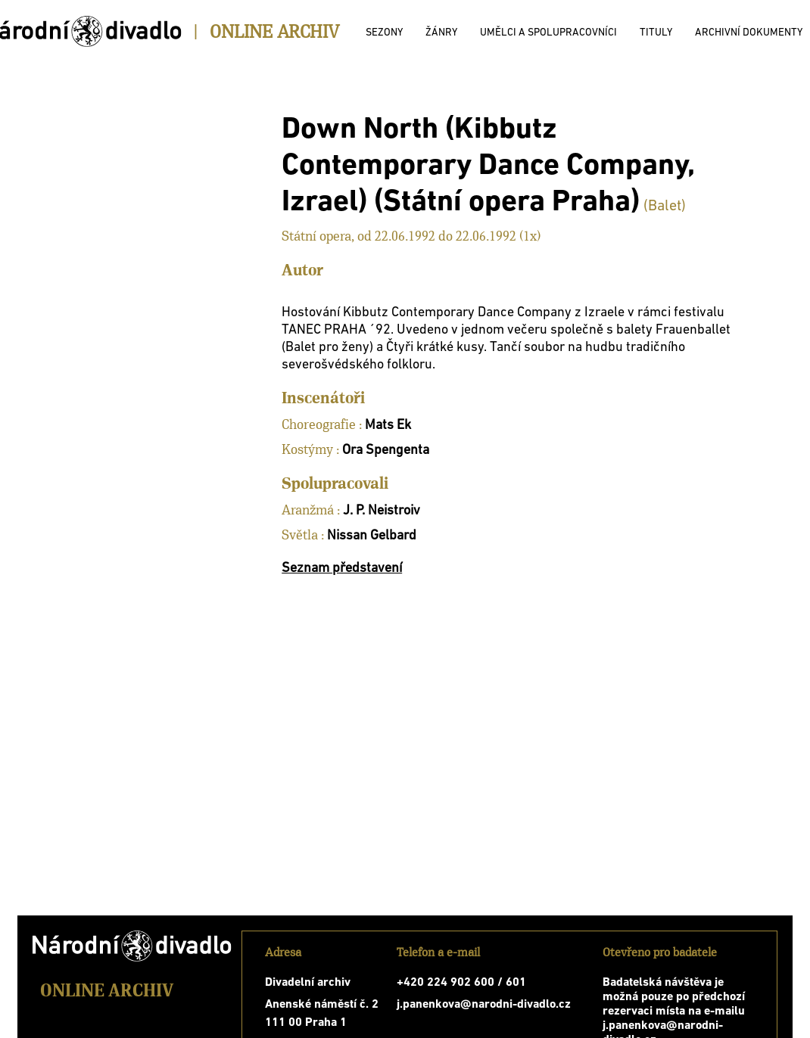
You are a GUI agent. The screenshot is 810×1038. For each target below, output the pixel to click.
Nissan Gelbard (371, 536)
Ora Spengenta (385, 450)
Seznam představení (342, 568)
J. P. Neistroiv (381, 511)
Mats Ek (388, 425)
